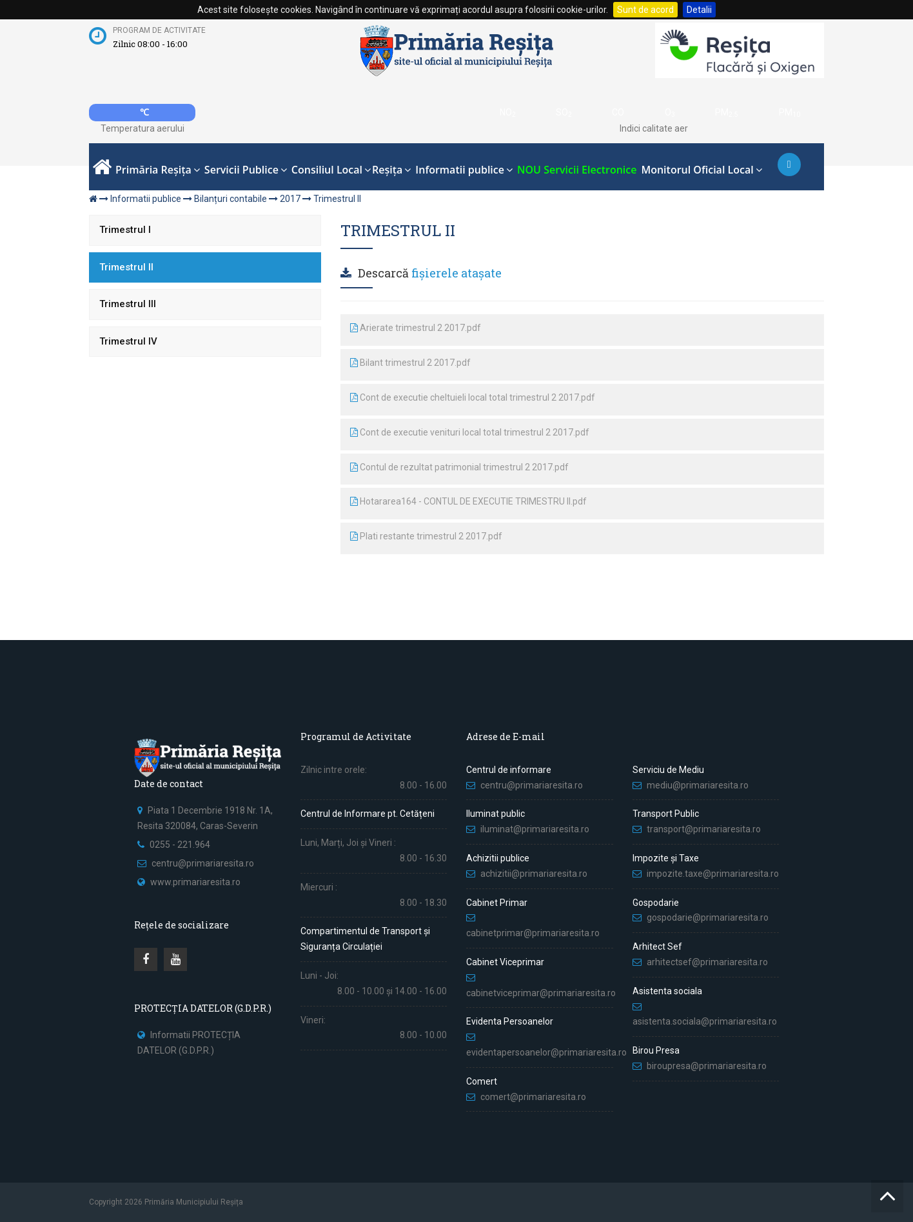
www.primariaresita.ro (195, 882)
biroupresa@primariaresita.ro (708, 1066)
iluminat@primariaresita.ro (534, 829)
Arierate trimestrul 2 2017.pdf (415, 328)
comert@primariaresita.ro (533, 1097)
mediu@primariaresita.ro (698, 785)
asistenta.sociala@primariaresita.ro (705, 1021)
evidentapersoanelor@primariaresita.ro (546, 1052)
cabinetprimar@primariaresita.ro (533, 933)
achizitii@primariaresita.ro (533, 873)
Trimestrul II (337, 199)
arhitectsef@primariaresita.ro (707, 962)
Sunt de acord (645, 10)
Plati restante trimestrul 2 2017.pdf (426, 536)
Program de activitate (159, 30)
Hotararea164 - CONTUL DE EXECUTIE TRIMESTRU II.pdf (468, 501)
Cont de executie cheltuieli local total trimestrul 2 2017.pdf (472, 397)
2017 (290, 199)
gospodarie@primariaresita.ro (708, 917)
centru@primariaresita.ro (203, 863)
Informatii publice (145, 199)
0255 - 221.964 (180, 844)
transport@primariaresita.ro (704, 829)
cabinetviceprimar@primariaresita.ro (541, 993)
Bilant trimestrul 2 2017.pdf (410, 362)
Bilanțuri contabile (230, 199)
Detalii (699, 10)
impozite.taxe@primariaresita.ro (713, 873)
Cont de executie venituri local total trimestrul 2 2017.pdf (469, 432)
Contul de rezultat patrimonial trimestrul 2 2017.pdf (459, 467)
